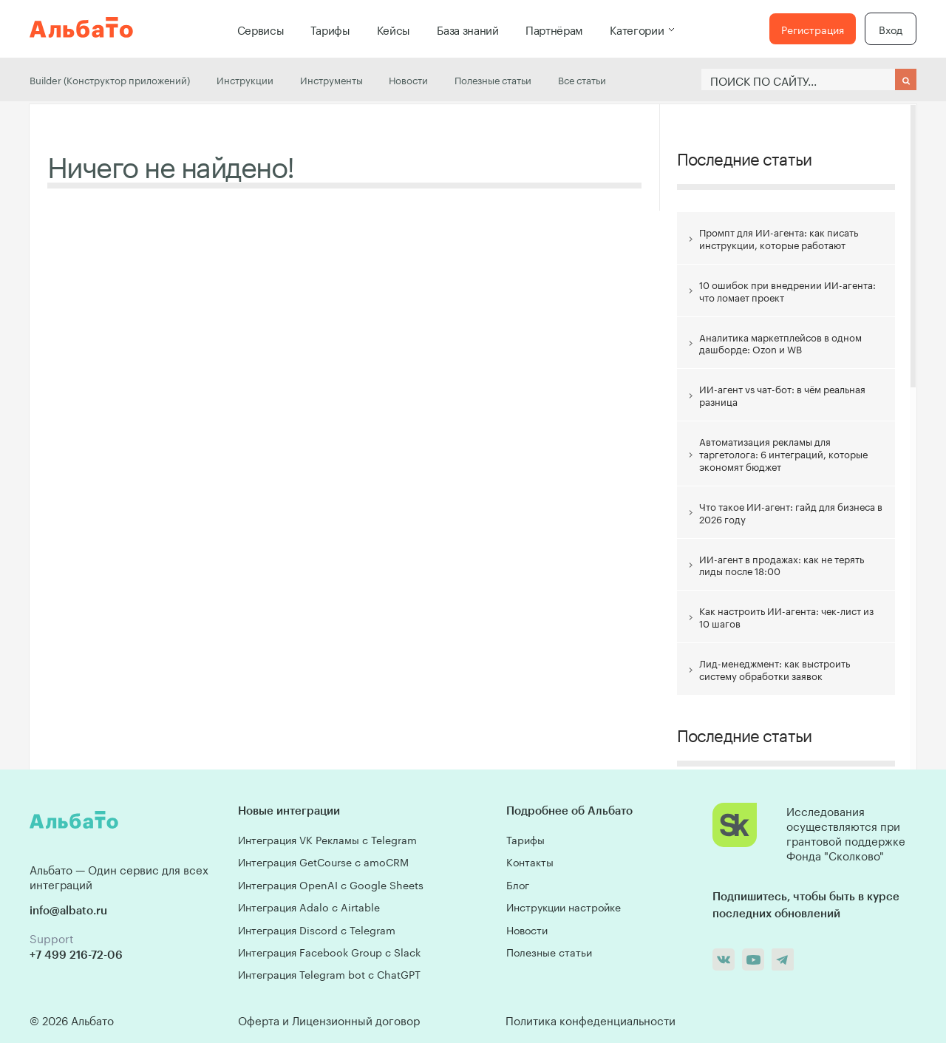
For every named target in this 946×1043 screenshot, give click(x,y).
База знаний (468, 29)
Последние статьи (744, 156)
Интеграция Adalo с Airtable (309, 906)
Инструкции (245, 79)
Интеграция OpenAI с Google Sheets (330, 884)
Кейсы (394, 29)
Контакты (530, 861)
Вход (890, 29)
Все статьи (582, 79)
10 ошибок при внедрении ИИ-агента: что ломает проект (787, 290)
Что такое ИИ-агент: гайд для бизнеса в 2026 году (790, 512)
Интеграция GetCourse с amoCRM (323, 861)
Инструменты (331, 79)
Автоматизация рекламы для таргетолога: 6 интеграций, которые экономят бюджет (783, 453)
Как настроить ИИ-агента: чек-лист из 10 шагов (786, 616)
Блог (517, 884)
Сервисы (261, 29)
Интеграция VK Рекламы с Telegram (327, 839)
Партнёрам (554, 29)
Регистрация (812, 29)
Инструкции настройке (563, 906)
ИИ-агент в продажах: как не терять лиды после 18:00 (781, 564)
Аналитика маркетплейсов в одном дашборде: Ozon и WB (780, 342)
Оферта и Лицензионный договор (329, 1019)
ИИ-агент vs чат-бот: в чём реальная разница (782, 394)
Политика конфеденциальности (591, 1019)
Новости (408, 79)
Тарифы (330, 29)
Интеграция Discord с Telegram (316, 929)
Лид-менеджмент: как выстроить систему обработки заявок (774, 668)
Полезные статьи (493, 79)
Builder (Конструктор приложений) (110, 79)
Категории (637, 29)
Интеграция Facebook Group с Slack (329, 951)
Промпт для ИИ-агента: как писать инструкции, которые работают (778, 237)
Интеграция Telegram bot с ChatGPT (329, 973)
